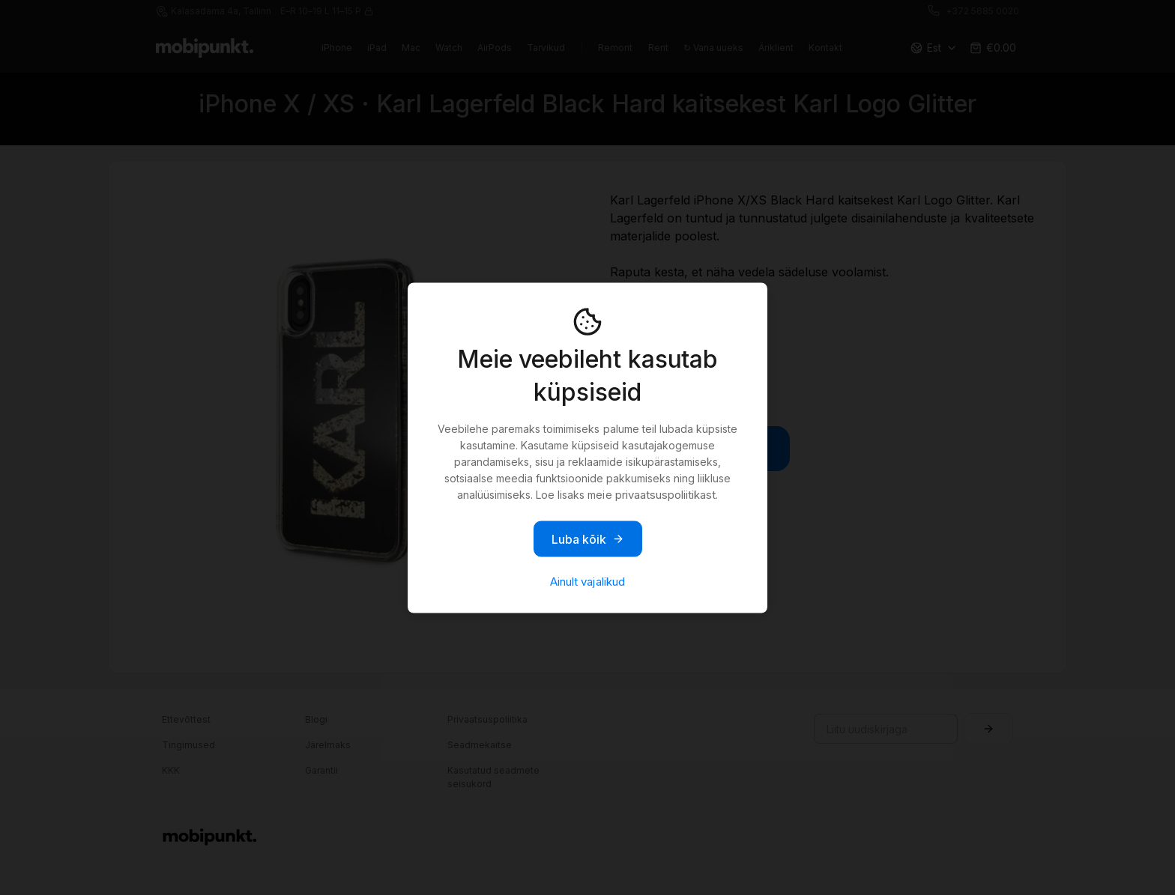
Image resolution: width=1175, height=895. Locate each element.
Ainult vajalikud (587, 581)
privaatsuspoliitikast (665, 494)
